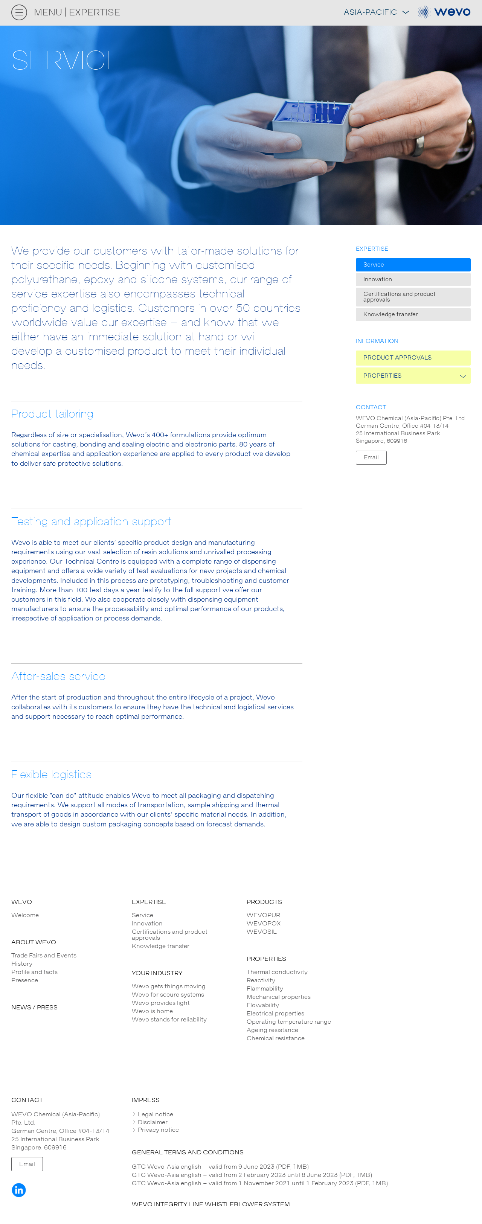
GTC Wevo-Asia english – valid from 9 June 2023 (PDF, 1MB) (220, 1167)
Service (373, 265)
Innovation (377, 279)
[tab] (301, 1114)
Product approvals (397, 358)
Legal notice (154, 1114)
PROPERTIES (382, 376)
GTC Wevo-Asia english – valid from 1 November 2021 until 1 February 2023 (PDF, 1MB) (260, 1183)
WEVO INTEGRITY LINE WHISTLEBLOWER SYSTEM (211, 1204)
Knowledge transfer (390, 314)
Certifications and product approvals (399, 297)
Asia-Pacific (376, 13)
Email (371, 457)
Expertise (372, 249)
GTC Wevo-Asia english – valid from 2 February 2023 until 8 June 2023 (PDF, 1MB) (252, 1175)
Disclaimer (152, 1122)
